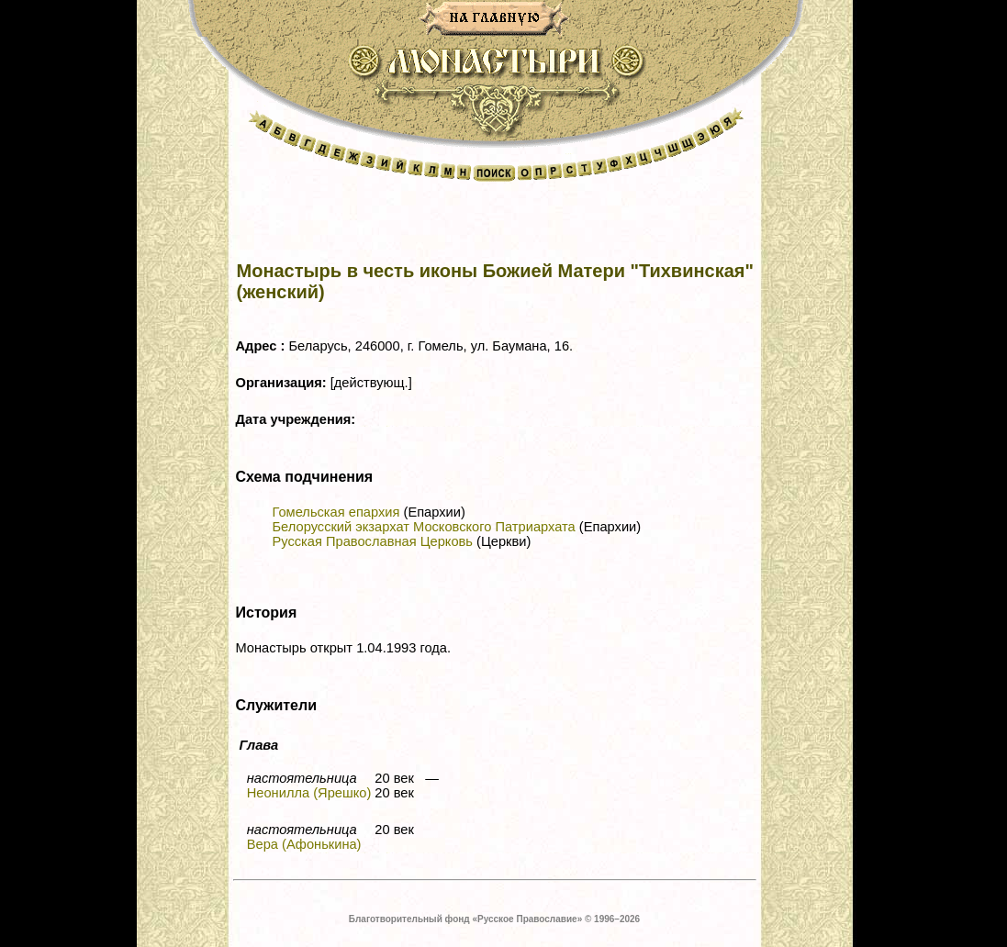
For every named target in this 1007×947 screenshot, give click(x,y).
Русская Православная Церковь (373, 541)
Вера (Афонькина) (304, 844)
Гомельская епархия (336, 512)
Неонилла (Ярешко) (309, 792)
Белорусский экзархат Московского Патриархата (424, 526)
